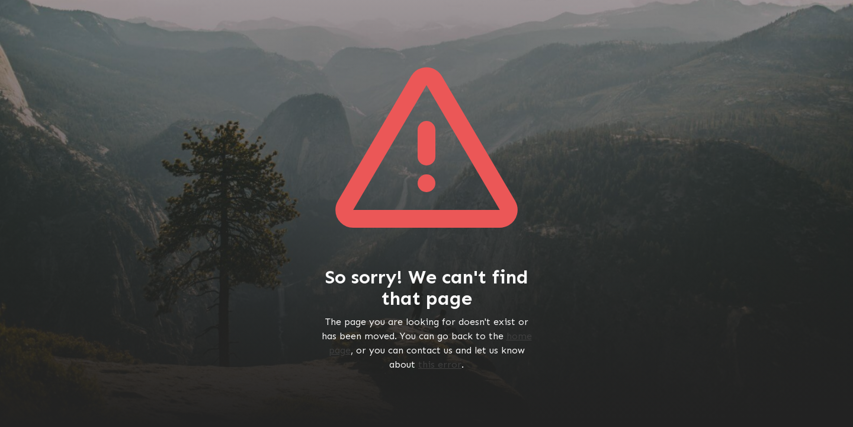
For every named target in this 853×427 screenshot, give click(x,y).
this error (439, 364)
